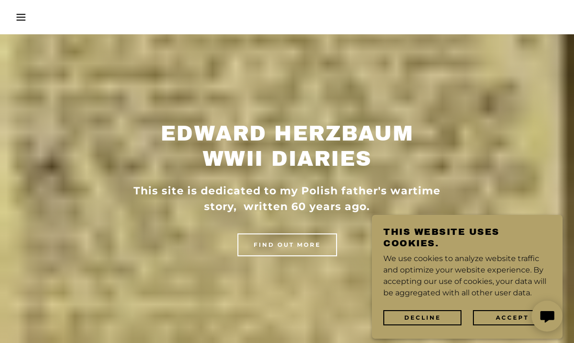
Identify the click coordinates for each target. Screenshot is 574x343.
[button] (28, 17)
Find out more (287, 244)
